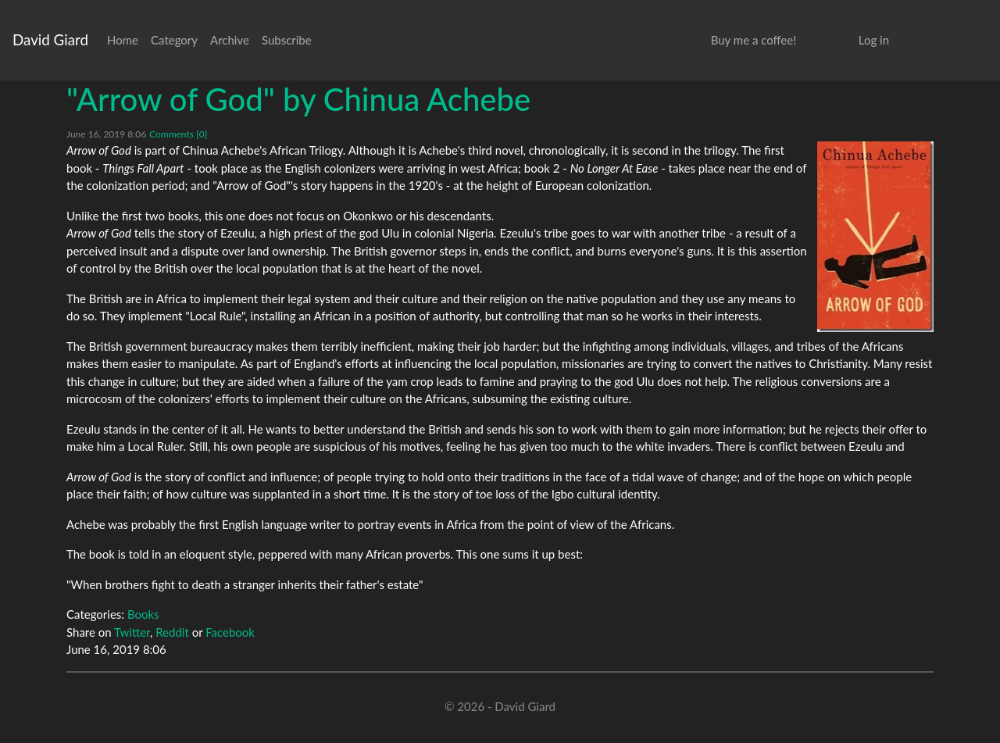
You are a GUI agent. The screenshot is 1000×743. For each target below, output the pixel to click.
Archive (229, 40)
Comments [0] (178, 134)
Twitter (132, 632)
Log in (874, 40)
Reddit (172, 632)
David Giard (50, 39)
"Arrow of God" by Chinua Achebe (298, 99)
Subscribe (287, 40)
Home (122, 40)
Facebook (230, 632)
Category (174, 40)
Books (143, 614)
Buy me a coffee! (753, 40)
